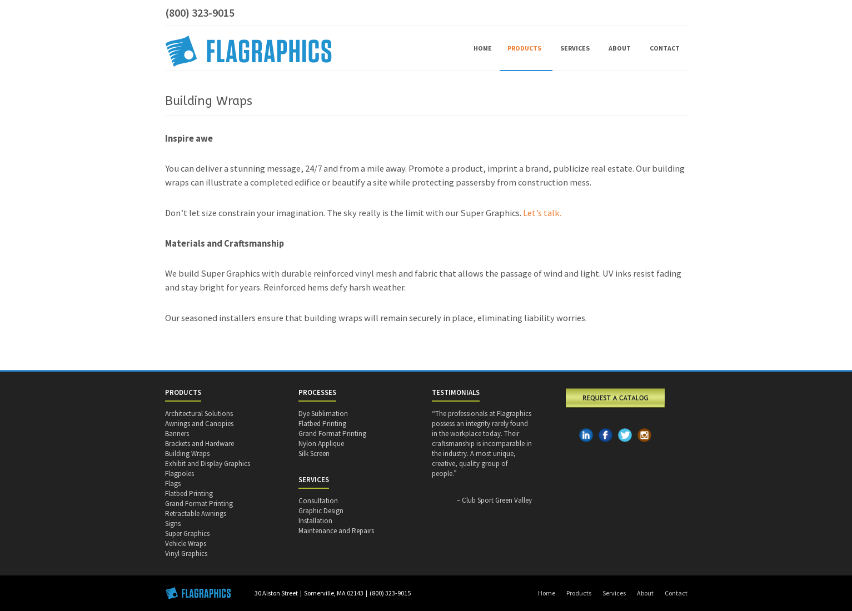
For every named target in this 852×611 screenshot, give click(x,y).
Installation (315, 520)
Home (483, 48)
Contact (665, 48)
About (621, 48)
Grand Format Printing (199, 503)
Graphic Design (320, 510)
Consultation (318, 500)
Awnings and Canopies (199, 423)
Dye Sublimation (323, 413)
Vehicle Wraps (185, 543)
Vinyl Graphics (186, 553)
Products (526, 48)
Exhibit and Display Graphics (207, 463)
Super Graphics (187, 533)
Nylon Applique (321, 443)
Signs (173, 523)
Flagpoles (179, 473)
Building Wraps (187, 453)
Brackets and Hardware (199, 443)
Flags (173, 483)
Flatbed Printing (189, 493)
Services (576, 48)
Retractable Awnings (195, 513)
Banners (177, 433)
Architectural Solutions (199, 413)
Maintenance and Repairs (336, 530)
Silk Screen (314, 453)
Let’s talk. (542, 213)
